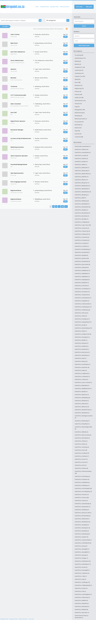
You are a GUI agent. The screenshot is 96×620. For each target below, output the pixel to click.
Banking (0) (78, 61)
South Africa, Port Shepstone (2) (83, 491)
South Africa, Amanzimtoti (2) (82, 152)
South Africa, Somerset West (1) (83, 540)
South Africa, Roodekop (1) (82, 525)
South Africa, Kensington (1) (82, 337)
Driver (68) (77, 82)
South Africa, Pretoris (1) (81, 500)
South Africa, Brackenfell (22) (82, 207)
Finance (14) (78, 91)
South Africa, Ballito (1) (81, 164)
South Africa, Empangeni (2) (82, 279)
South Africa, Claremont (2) (82, 237)
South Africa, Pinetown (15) (82, 479)
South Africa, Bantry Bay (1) (82, 170)
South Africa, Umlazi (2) (81, 588)
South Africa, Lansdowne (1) (82, 376)
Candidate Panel (44, 6)
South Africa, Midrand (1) (81, 403)
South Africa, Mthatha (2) (81, 432)
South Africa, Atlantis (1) (81, 161)
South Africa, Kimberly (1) (81, 346)
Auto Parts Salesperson (18, 52)
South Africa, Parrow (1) (81, 462)
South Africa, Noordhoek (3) (82, 438)
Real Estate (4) (78, 124)
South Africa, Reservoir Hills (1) (83, 512)
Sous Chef (14, 112)
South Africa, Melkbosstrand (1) (83, 388)
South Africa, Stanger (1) (81, 558)
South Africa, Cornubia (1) (81, 243)
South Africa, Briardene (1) (82, 216)
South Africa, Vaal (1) (80, 591)
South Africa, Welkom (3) (81, 600)
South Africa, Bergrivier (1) (82, 182)
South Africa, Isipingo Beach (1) (83, 322)
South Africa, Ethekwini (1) (82, 282)
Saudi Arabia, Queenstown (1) (83, 146)
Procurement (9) (79, 121)
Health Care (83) (79, 97)
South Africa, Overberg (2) (82, 447)
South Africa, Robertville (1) (82, 518)
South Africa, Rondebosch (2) (82, 521)
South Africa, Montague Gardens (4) (83, 417)
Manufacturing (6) (79, 112)
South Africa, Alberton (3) (81, 149)
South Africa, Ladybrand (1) (82, 373)
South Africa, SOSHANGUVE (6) (83, 543)
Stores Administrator (17, 60)
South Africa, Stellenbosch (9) (82, 561)
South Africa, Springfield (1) (82, 552)
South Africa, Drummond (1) (82, 252)
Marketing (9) (78, 115)
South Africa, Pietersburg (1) (82, 476)
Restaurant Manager (17, 130)
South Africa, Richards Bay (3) (82, 515)
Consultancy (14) (79, 73)
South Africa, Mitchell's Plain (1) (83, 409)
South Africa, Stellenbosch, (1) (83, 564)
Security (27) (78, 134)
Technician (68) (79, 137)
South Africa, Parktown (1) (82, 456)
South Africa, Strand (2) (81, 567)
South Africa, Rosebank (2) (82, 531)
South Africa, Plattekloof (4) (82, 482)
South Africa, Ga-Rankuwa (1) (82, 288)
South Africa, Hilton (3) (81, 316)
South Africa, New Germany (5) (83, 435)
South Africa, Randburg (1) (82, 509)
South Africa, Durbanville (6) (82, 261)
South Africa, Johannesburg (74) (83, 328)
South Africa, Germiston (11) (82, 291)
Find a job (89, 6)
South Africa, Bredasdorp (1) (82, 213)
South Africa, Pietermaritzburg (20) (83, 472)
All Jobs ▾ (5, 26)
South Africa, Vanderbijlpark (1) (83, 594)
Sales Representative (17, 173)
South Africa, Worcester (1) (82, 612)
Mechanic (13, 78)
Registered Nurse (16, 190)
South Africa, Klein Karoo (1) (82, 352)
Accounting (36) (79, 55)
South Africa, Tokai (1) (81, 576)
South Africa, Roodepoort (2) (82, 528)
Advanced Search (64, 6)
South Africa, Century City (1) (82, 231)
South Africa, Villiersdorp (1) (82, 597)
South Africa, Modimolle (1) (82, 412)
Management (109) (80, 109)
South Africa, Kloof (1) (80, 358)
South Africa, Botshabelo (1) (82, 204)
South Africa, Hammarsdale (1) (83, 304)
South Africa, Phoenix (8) (81, 468)
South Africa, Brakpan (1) (81, 210)
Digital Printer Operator (18, 121)
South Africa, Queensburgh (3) (83, 503)
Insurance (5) (78, 103)
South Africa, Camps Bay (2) (82, 222)
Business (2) (78, 64)
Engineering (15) (79, 88)
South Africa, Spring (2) (81, 546)
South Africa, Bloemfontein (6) (83, 191)
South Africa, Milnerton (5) (82, 406)
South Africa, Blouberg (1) (82, 195)
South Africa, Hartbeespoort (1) (83, 307)
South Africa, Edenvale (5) (82, 267)
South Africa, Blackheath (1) (82, 188)
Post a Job (31, 619)
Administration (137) (80, 58)
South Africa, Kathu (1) (81, 331)
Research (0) (78, 127)
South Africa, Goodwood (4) (82, 294)
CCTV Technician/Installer (18, 95)
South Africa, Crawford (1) (82, 246)
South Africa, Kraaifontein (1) (82, 364)
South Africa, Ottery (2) (81, 444)
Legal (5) (77, 106)
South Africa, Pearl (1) (80, 465)
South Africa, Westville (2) (81, 603)
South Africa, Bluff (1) (80, 198)
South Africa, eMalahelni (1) (82, 273)
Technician (14, 86)
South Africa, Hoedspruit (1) (82, 319)
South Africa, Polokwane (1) (82, 485)
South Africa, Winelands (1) (82, 606)
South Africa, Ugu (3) (80, 579)
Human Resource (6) (80, 100)
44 (62, 206)
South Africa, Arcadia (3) (81, 155)
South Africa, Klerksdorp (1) (82, 355)
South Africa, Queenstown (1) (82, 506)
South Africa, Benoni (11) (81, 179)
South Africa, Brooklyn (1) (81, 219)
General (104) (78, 94)
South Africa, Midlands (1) (82, 400)
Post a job (79, 6)
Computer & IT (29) (80, 67)
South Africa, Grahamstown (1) (83, 297)
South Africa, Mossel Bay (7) (82, 421)
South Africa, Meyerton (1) (82, 394)
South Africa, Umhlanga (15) (82, 582)
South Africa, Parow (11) (81, 459)
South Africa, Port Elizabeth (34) (83, 488)
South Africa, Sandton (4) (81, 537)
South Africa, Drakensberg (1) (83, 249)
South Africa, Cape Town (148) (83, 225)
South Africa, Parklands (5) (82, 453)
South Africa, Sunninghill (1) (82, 570)
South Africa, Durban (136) (82, 258)
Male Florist (14, 43)
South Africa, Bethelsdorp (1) (82, 185)
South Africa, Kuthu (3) (81, 370)
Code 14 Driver (15, 34)
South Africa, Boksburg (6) (82, 201)
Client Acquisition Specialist (19, 156)
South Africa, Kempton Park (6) (83, 334)
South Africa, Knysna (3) (81, 361)
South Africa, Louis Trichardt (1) (83, 382)
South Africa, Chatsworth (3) (82, 234)
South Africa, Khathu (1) (81, 340)
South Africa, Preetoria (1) (82, 494)
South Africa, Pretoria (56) (82, 497)
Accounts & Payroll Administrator (21, 138)
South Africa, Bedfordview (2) (83, 173)
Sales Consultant (16, 104)
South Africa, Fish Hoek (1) (82, 285)
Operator (13, 69)
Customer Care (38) (80, 76)
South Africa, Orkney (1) (81, 441)
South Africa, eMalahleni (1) (82, 276)
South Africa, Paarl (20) (81, 450)
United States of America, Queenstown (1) (82, 616)
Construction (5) (79, 70)
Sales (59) (77, 130)
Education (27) (78, 85)
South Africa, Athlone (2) (81, 158)
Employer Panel (54, 6)
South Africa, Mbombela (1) (82, 385)
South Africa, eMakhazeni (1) (82, 270)
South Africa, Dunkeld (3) (81, 255)
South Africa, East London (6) (82, 264)
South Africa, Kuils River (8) (82, 367)
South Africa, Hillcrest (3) (81, 313)
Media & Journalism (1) (81, 118)
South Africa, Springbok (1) (82, 549)
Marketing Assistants (17, 147)
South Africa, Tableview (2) (82, 573)
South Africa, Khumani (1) (81, 343)
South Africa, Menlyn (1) (81, 391)
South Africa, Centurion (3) (82, 228)
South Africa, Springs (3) (81, 555)
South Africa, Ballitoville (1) (82, 167)
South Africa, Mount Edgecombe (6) (83, 428)
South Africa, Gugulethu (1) (82, 301)
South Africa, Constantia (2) (82, 240)
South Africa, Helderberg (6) (82, 310)
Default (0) (77, 79)
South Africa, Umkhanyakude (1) (83, 585)
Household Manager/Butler (19, 164)
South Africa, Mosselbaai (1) (82, 424)
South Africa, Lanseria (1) (81, 379)
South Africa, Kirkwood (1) (82, 349)
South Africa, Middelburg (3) (82, 397)
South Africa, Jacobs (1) (81, 325)
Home (37, 6)
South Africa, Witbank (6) (81, 609)
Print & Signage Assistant (18, 182)
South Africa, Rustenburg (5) (82, 534)
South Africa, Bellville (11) (81, 176)
